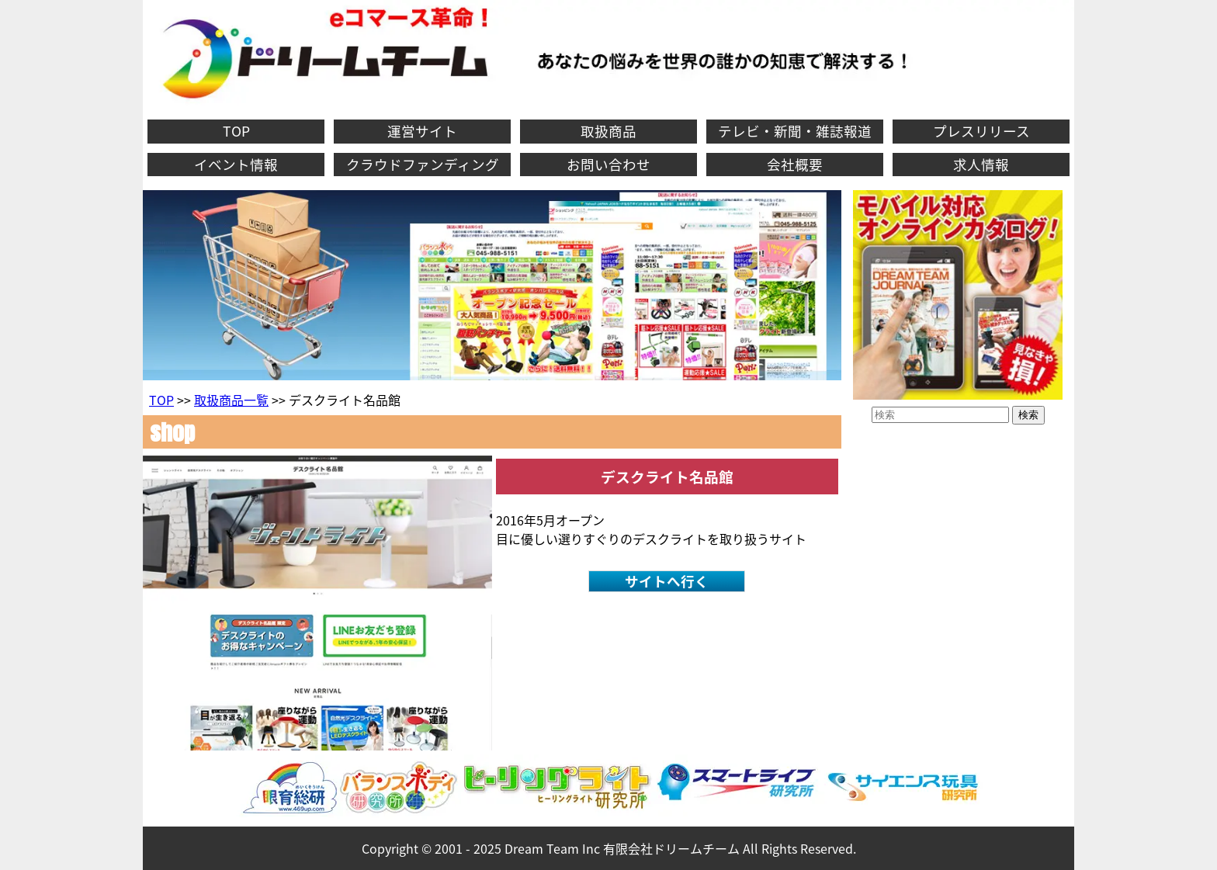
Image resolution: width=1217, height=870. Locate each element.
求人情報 (981, 164)
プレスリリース (981, 131)
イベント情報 (236, 164)
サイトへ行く (667, 581)
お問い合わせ (608, 164)
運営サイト (422, 131)
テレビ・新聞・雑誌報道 (795, 131)
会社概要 (795, 164)
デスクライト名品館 (667, 476)
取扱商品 (608, 131)
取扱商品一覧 (231, 399)
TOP (236, 131)
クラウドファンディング (422, 164)
